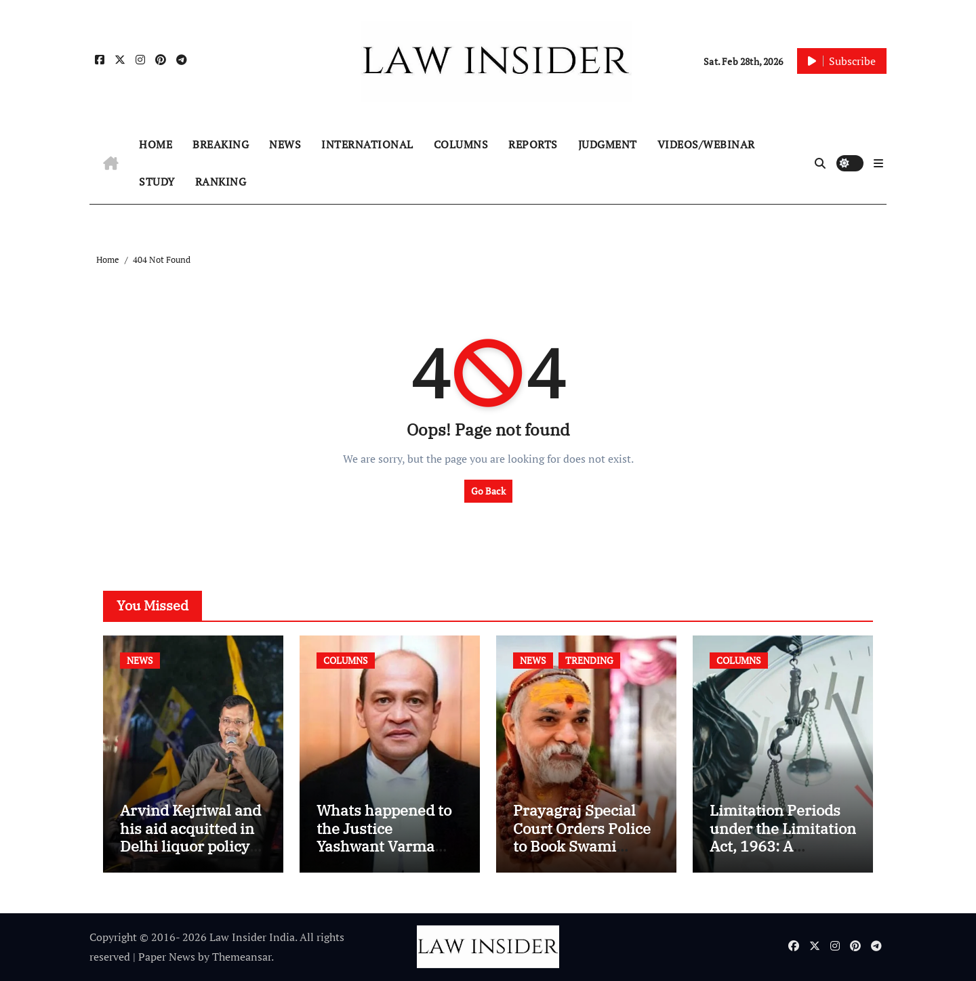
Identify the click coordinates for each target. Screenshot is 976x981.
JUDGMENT (607, 144)
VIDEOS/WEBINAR (706, 144)
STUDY (157, 181)
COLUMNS (461, 144)
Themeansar (241, 956)
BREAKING (220, 144)
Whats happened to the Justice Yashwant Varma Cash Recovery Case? (384, 846)
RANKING (221, 181)
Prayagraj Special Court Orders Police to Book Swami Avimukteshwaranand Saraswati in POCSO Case (582, 854)
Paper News (166, 956)
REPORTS (533, 144)
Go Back (488, 490)
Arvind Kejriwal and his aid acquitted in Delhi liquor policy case (190, 836)
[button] (878, 163)
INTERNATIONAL (367, 144)
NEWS (285, 144)
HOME (155, 144)
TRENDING (589, 660)
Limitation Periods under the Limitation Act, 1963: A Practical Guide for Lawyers (783, 846)
